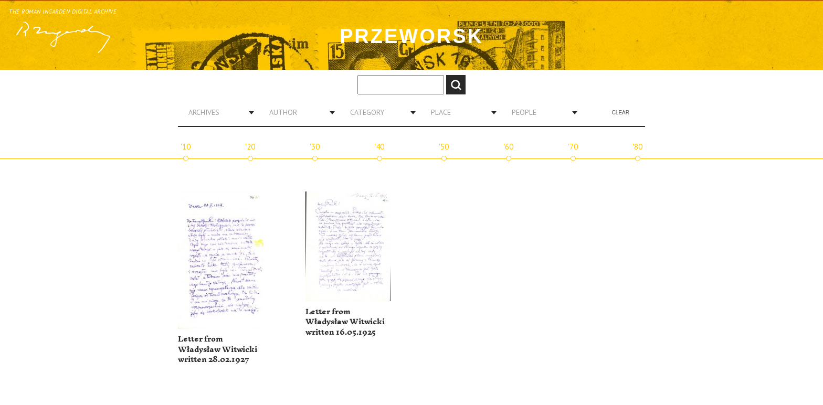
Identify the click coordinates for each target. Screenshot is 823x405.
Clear (620, 112)
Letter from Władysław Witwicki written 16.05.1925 (345, 322)
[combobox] (217, 112)
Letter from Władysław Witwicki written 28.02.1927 (217, 349)
